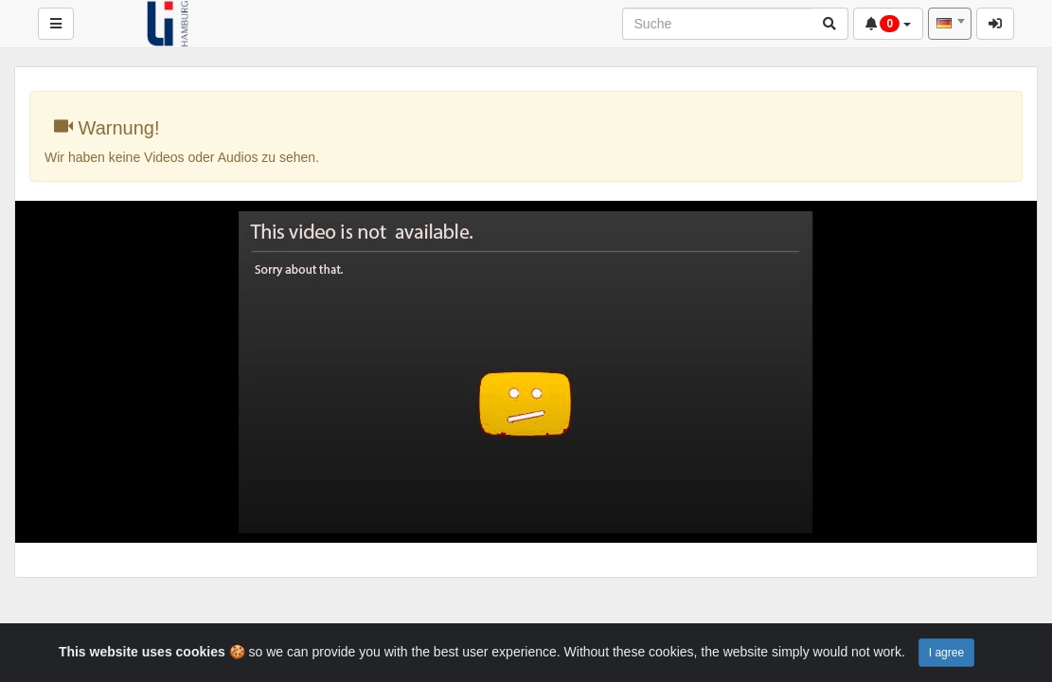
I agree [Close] (946, 652)
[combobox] (950, 24)
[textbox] (950, 24)
